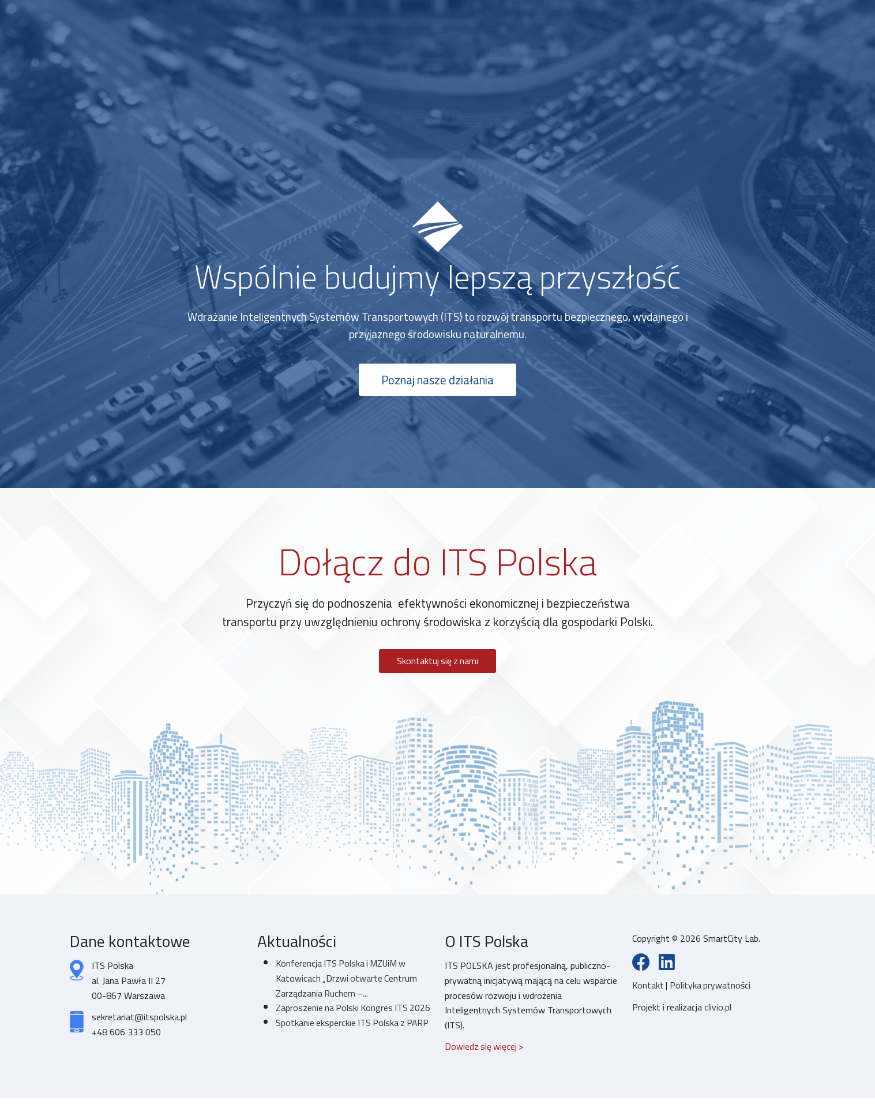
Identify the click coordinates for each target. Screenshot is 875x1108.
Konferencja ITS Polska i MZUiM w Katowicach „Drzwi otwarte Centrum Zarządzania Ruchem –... (347, 979)
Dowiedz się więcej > (485, 1048)
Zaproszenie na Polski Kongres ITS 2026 (343, 1017)
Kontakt (649, 987)
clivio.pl (717, 1009)
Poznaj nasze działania (437, 380)
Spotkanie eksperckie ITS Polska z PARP (341, 1046)
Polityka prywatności (711, 987)
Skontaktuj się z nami (437, 662)
